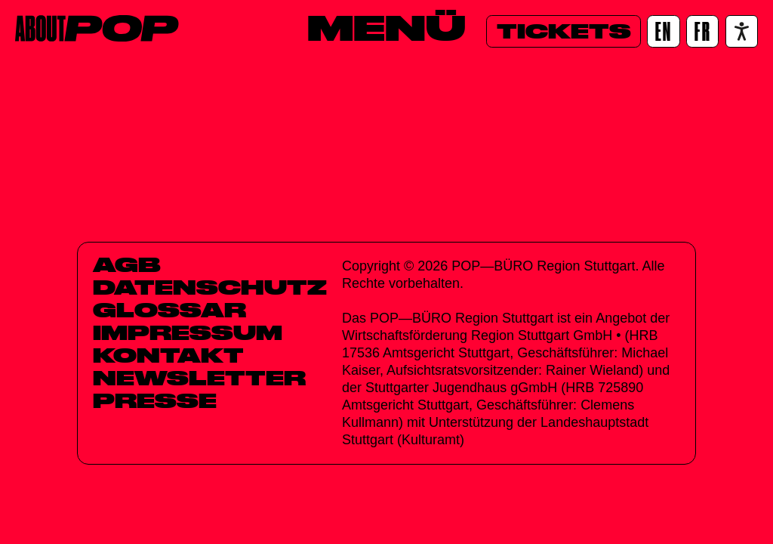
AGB (127, 264)
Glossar (169, 309)
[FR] (702, 31)
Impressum (187, 332)
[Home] (97, 28)
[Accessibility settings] (741, 31)
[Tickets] (563, 31)
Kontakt (168, 355)
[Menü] (386, 28)
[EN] (663, 31)
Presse (155, 400)
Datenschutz (210, 287)
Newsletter (199, 377)
